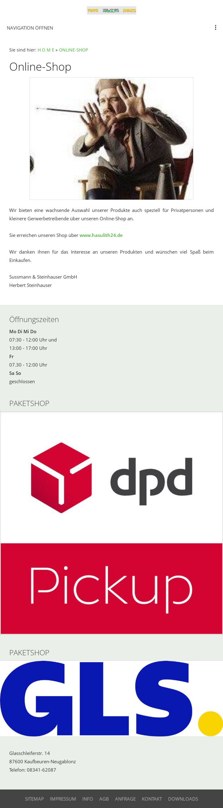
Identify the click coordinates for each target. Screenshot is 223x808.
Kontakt (152, 799)
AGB (104, 799)
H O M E (46, 50)
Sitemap (34, 799)
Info (87, 799)
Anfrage (125, 799)
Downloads (183, 799)
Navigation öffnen (30, 28)
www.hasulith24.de (101, 235)
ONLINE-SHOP (73, 50)
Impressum (63, 799)
